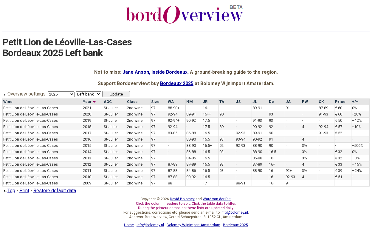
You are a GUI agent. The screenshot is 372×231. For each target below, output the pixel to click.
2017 (87, 133)
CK (321, 101)
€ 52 (338, 133)
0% (354, 108)
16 (271, 170)
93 (271, 114)
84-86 (191, 158)
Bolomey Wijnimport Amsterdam (193, 225)
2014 (87, 152)
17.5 (206, 120)
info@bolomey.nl (234, 212)
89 (221, 126)
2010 (87, 177)
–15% (357, 164)
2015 (87, 145)
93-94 (240, 139)
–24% (357, 170)
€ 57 (338, 126)
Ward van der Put (217, 199)
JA (288, 101)
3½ (304, 145)
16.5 (206, 133)
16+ (206, 108)
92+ (289, 170)
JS (238, 101)
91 (288, 108)
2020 (87, 114)
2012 (87, 164)
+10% (356, 126)
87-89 (323, 108)
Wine (8, 101)
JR (205, 101)
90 (221, 114)
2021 (87, 108)
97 (153, 108)
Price (340, 101)
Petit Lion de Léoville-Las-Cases (30, 108)
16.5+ (207, 145)
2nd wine (134, 108)
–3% (356, 158)
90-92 (191, 120)
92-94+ (173, 120)
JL (254, 101)
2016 (87, 139)
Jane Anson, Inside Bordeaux (155, 72)
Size (155, 101)
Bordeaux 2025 (176, 83)
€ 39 (338, 170)
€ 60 (338, 108)
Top (8, 190)
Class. (133, 101)
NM (189, 101)
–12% (357, 120)
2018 (87, 126)
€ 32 (338, 152)
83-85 (172, 133)
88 (170, 183)
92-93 (240, 133)
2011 (87, 170)
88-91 (240, 183)
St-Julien (111, 108)
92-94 (172, 114)
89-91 (257, 108)
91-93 (323, 114)
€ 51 (338, 177)
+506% (357, 145)
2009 (87, 183)
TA (221, 101)
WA (171, 101)
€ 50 (338, 120)
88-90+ (173, 108)
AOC (108, 101)
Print (24, 190)
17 (205, 183)
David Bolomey (182, 199)
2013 (87, 158)
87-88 (172, 170)
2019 (87, 120)
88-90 (191, 139)
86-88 (191, 133)
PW (305, 101)
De (271, 101)
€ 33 (338, 164)
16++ (207, 114)
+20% (356, 114)
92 (271, 126)
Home (129, 225)
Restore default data (54, 190)
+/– (355, 101)
